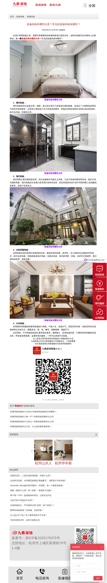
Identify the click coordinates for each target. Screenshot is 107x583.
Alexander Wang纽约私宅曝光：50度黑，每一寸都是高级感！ (37, 485)
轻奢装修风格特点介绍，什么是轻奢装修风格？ (31, 426)
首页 (12, 16)
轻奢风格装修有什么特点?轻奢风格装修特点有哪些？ (33, 411)
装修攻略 (20, 16)
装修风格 (31, 16)
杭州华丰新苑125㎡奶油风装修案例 (63, 460)
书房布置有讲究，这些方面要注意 (25, 520)
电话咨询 (42, 574)
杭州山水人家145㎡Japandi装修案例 (43, 460)
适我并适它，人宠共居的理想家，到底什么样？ (31, 475)
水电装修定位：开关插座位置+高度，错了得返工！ (32, 505)
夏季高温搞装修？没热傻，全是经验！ (27, 510)
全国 (92, 5)
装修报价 (65, 574)
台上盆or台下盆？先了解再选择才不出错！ (28, 515)
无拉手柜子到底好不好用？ (22, 500)
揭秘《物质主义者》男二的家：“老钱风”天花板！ (31, 490)
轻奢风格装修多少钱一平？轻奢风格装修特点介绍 (32, 416)
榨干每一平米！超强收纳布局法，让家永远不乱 (31, 495)
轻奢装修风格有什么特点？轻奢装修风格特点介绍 (32, 421)
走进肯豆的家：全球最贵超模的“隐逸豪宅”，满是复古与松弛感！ (38, 480)
